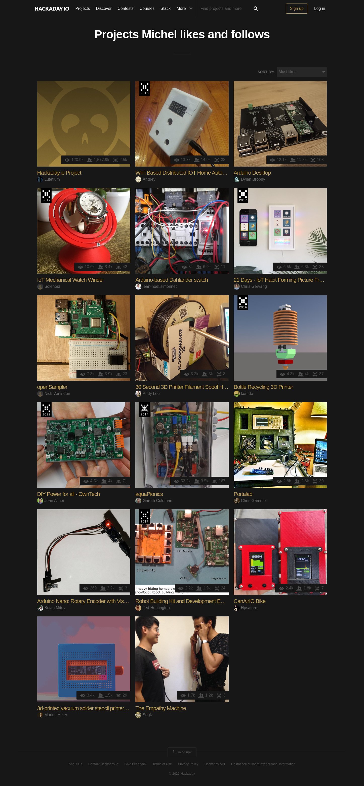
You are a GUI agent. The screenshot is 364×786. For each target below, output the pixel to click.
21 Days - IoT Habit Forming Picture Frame (281, 280)
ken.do (243, 393)
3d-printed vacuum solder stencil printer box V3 (89, 708)
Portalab (243, 494)
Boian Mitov (51, 608)
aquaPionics (149, 494)
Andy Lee (147, 393)
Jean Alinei (50, 500)
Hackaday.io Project (59, 173)
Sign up (297, 8)
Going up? (182, 752)
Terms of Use (162, 764)
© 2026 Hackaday (182, 773)
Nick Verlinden (53, 393)
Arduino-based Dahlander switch (171, 280)
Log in (319, 8)
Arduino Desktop (252, 173)
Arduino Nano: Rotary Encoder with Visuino (85, 601)
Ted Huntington (152, 608)
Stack (165, 8)
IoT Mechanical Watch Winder (70, 280)
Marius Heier (52, 715)
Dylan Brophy (249, 179)
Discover (103, 8)
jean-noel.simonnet (156, 286)
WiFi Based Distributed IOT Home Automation (186, 173)
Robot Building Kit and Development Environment (190, 601)
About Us (75, 764)
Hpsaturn (245, 608)
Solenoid (48, 286)
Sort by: (266, 72)
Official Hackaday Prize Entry (144, 409)
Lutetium (48, 179)
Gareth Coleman (153, 500)
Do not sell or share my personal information (263, 764)
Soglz (144, 715)
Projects (82, 8)
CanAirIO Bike (249, 601)
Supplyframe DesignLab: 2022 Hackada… (46, 409)
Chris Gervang (250, 286)
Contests (126, 8)
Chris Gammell (251, 500)
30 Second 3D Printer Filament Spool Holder (184, 387)
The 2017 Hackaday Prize (46, 195)
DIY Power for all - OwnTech (68, 494)
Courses (147, 8)
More (186, 9)
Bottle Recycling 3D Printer (263, 387)
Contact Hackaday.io (103, 764)
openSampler (52, 387)
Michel (159, 34)
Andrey (145, 179)
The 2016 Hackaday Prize (144, 88)
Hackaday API (215, 764)
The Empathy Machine (160, 708)
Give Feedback (135, 764)
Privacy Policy (188, 764)
